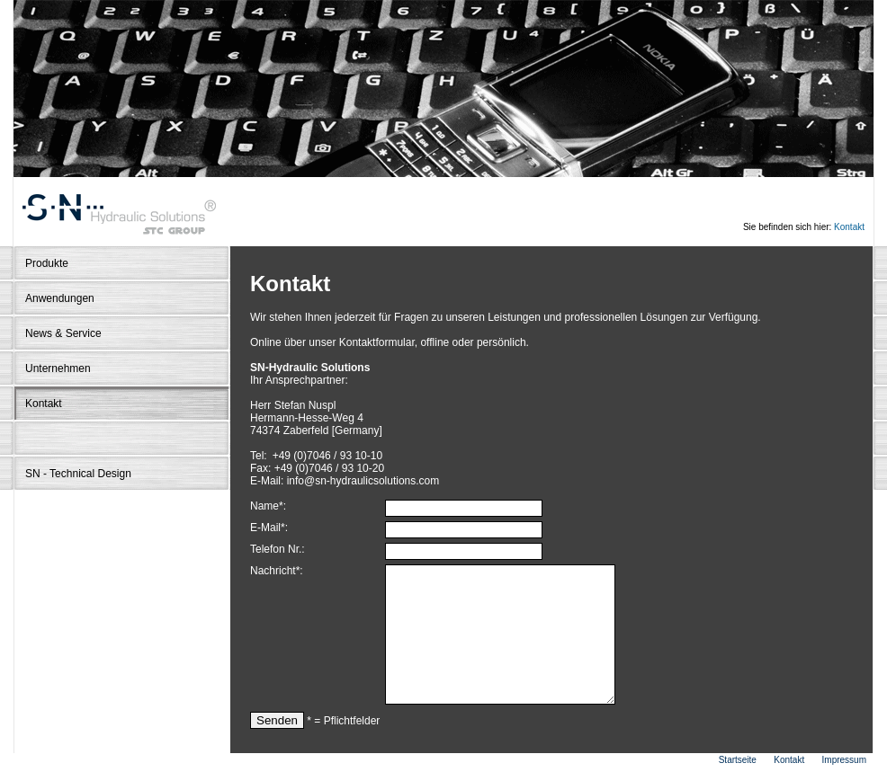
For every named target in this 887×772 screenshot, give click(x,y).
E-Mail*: (269, 527)
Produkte (46, 263)
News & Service (63, 333)
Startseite (738, 760)
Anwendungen (59, 298)
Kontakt (849, 227)
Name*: (268, 506)
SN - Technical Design (78, 473)
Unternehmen (58, 368)
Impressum (844, 760)
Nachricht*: (276, 570)
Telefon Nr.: (277, 549)
